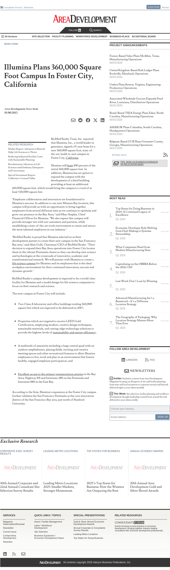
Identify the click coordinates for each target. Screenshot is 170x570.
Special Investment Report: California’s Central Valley (22, 177)
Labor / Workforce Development (43, 526)
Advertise (28, 7)
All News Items (119, 155)
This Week (139, 396)
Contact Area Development (9, 536)
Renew (165, 7)
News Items (11, 44)
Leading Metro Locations (86, 534)
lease (70, 165)
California (72, 158)
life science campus (24, 263)
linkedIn (129, 360)
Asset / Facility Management (48, 521)
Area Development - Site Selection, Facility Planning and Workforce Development (85, 19)
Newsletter (8, 528)
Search (96, 30)
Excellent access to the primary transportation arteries (50, 374)
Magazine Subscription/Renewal (14, 522)
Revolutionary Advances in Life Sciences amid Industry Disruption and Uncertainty (26, 167)
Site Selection (41, 532)
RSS (150, 360)
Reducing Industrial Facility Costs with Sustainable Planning (25, 158)
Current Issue (9, 532)
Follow (75, 30)
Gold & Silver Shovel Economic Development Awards (89, 522)
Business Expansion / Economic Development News (49, 536)
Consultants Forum (12, 7)
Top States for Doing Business (88, 538)
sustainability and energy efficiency (74, 332)
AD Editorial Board (144, 36)
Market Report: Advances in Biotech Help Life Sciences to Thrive (26, 150)
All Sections (11, 36)
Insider (139, 383)
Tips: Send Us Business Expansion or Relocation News (139, 163)
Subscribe (153, 7)
